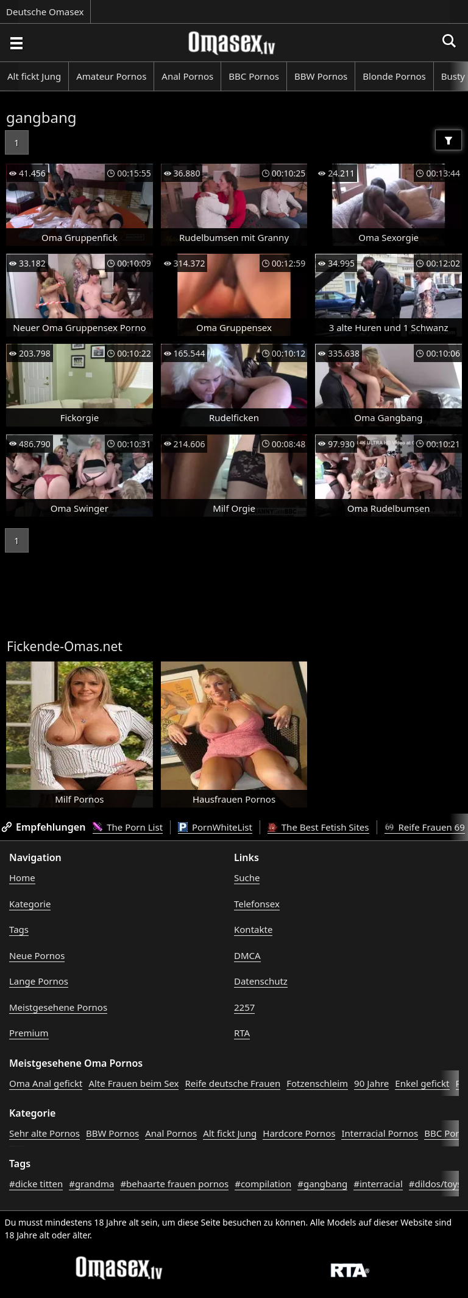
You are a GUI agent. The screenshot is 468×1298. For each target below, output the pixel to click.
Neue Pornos (37, 955)
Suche (247, 877)
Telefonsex (257, 904)
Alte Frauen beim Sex (133, 1083)
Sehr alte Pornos (44, 1133)
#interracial (378, 1184)
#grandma (91, 1184)
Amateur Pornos (111, 76)
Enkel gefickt (422, 1083)
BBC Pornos (254, 76)
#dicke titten (36, 1184)
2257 (244, 1007)
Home (22, 877)
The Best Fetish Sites (318, 827)
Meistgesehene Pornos (58, 1007)
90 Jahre (371, 1083)
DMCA (247, 955)
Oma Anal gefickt (45, 1083)
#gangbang (322, 1184)
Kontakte (253, 929)
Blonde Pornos (394, 76)
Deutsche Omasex (45, 11)
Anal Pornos (187, 76)
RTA (242, 1033)
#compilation (263, 1184)
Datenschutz (261, 981)
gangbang (41, 117)
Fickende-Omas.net (64, 646)
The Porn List (128, 827)
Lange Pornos (38, 981)
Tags (19, 929)
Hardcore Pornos (299, 1133)
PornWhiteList (215, 827)
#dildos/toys (435, 1184)
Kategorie (30, 904)
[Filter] (448, 140)
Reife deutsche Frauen (232, 1083)
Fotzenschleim (317, 1083)
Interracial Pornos (379, 1133)
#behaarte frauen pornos (174, 1184)
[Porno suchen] (16, 43)
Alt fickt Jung (34, 76)
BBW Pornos (320, 76)
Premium (29, 1033)
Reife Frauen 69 (425, 827)
